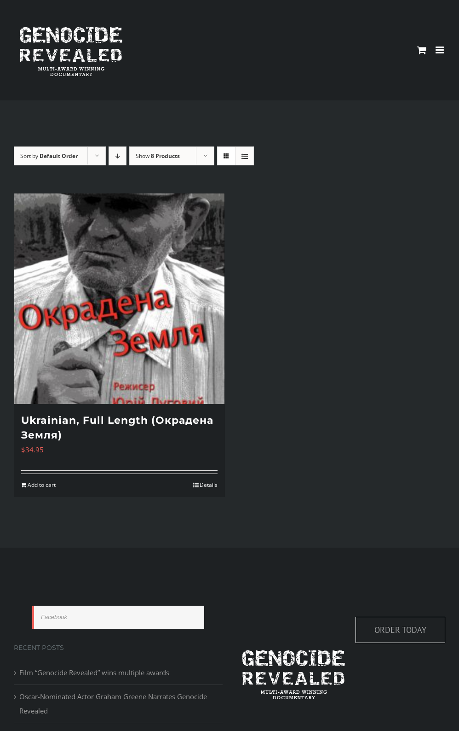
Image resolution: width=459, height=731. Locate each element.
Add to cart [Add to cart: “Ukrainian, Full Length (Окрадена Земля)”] (42, 485)
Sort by (49, 156)
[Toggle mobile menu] (440, 50)
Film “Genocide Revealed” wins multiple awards (94, 672)
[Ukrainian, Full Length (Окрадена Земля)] (119, 298)
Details (209, 485)
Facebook (54, 617)
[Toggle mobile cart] (421, 50)
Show (158, 156)
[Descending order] (117, 155)
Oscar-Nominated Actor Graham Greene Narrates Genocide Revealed (113, 703)
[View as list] (244, 156)
